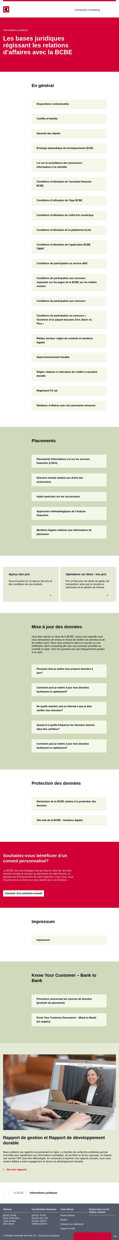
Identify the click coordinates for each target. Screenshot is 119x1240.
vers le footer (115, 1236)
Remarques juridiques (49, 1235)
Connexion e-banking (89, 10)
